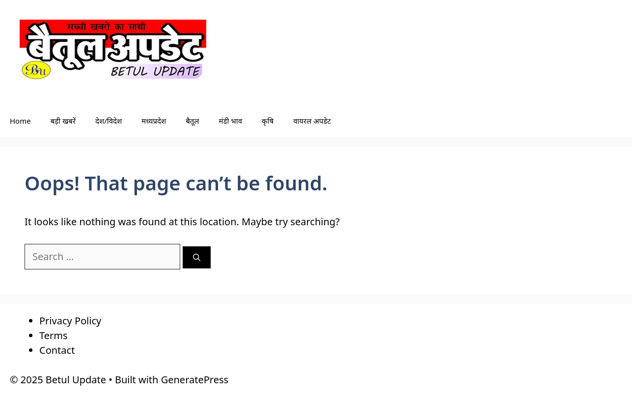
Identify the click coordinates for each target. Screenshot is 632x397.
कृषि (268, 121)
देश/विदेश (108, 121)
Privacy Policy (70, 320)
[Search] (197, 257)
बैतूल (192, 121)
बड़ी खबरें (63, 121)
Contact (57, 350)
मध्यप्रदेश (153, 121)
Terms (53, 335)
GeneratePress (194, 379)
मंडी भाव (231, 121)
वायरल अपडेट (312, 121)
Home (20, 121)
